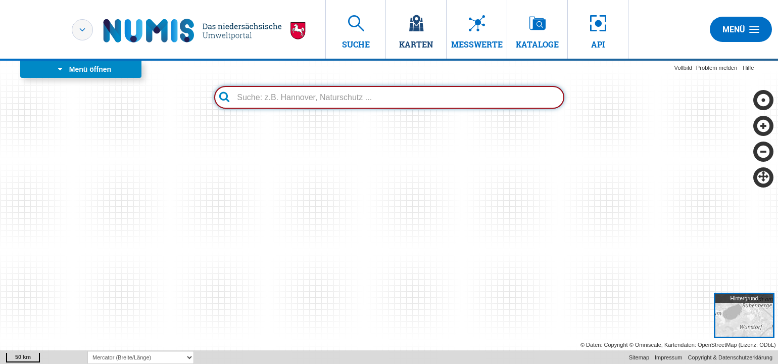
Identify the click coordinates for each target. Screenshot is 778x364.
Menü (740, 29)
